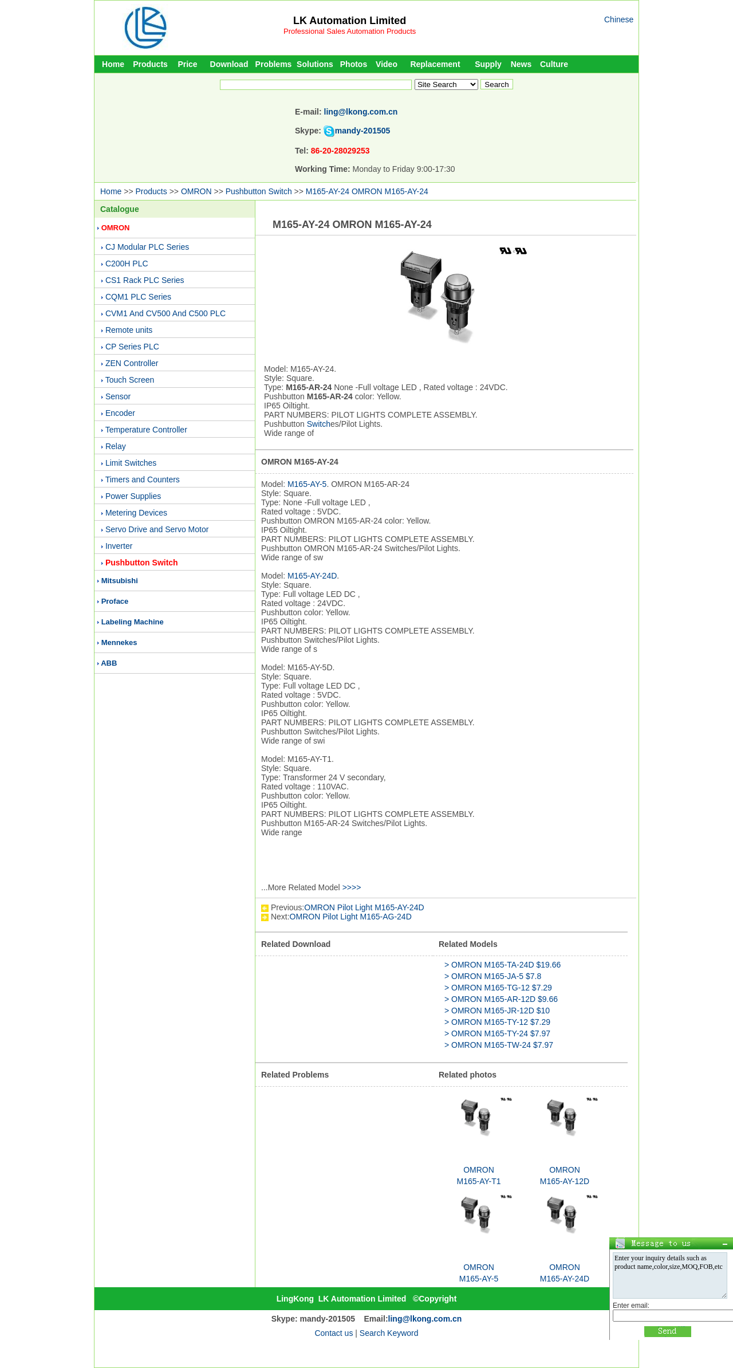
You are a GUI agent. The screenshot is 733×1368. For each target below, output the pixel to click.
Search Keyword (389, 1333)
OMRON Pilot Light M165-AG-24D (351, 916)
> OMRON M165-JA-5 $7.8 (492, 976)
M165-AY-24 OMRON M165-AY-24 (367, 191)
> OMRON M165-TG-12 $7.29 (498, 987)
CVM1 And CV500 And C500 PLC (165, 313)
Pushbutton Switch (259, 191)
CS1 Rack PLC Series (144, 280)
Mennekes (119, 642)
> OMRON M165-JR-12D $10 (497, 1010)
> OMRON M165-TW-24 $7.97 (498, 1044)
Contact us (333, 1333)
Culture (554, 64)
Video (386, 64)
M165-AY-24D (312, 575)
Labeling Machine (132, 622)
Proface (115, 601)
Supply (488, 64)
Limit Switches (130, 462)
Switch (318, 424)
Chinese (618, 19)
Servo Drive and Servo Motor (157, 529)
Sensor (118, 396)
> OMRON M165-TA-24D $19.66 (502, 964)
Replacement (435, 64)
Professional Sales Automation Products (349, 31)
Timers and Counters (142, 479)
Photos (353, 64)
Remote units (128, 330)
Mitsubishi (119, 580)
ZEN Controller (132, 363)
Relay (115, 446)
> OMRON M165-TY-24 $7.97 (497, 1033)
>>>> (351, 887)
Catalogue (119, 209)
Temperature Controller (146, 429)
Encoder (120, 413)
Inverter (118, 546)
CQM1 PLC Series (138, 296)
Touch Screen (130, 379)
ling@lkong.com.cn (361, 111)
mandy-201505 (363, 130)
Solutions (315, 64)
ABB (109, 663)
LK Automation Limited (349, 20)
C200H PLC (126, 263)
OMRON (196, 191)
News (521, 64)
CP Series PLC (132, 346)
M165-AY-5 (306, 484)
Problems (273, 64)
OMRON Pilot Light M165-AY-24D (364, 907)
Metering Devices (136, 512)
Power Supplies (133, 496)
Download (229, 64)
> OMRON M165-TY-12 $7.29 (497, 1022)
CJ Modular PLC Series (147, 246)
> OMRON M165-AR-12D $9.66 (501, 999)
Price (187, 64)
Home (113, 64)
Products (150, 64)
